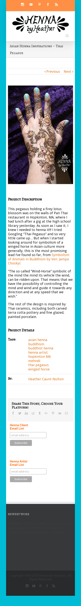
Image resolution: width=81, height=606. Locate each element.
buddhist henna (40, 348)
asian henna (37, 339)
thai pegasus (38, 365)
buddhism (36, 344)
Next (67, 71)
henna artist (38, 352)
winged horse (39, 369)
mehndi (34, 361)
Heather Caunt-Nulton (46, 379)
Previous (53, 71)
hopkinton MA (39, 356)
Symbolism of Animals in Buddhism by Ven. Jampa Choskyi (38, 259)
